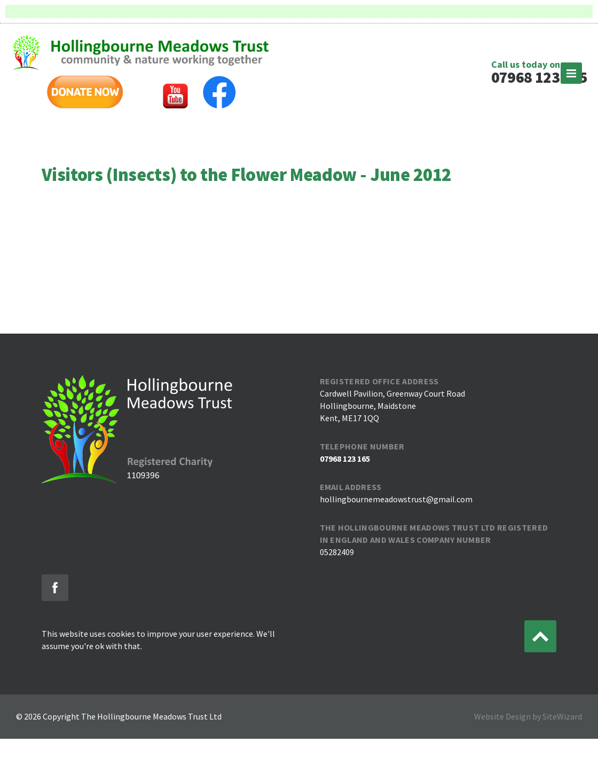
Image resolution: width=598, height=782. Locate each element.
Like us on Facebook (55, 587)
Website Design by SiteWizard (528, 716)
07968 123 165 (539, 77)
